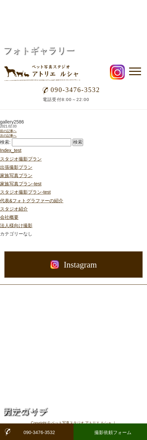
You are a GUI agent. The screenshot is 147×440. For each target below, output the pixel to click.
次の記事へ (8, 135)
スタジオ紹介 (14, 209)
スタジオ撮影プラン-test (25, 192)
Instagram (73, 264)
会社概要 (9, 217)
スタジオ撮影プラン (21, 159)
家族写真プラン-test (20, 183)
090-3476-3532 (71, 89)
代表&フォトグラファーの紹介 (31, 200)
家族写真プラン (16, 175)
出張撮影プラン (16, 167)
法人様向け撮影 (16, 225)
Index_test (11, 150)
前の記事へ (8, 131)
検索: (5, 142)
